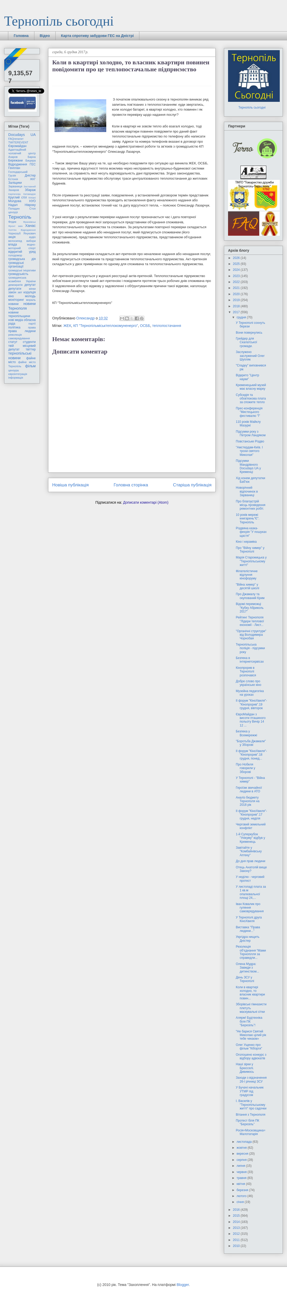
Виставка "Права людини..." (248, 929)
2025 (237, 264)
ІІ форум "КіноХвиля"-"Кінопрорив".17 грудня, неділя (251, 814)
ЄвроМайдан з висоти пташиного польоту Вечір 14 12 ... (251, 719)
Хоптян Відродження (22, 229)
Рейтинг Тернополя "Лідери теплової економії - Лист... (250, 621)
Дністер (30, 175)
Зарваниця (15, 186)
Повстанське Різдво (250, 441)
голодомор (15, 255)
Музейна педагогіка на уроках (250, 692)
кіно (11, 296)
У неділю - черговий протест (250, 878)
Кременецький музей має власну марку (251, 386)
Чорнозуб (14, 233)
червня (242, 1172)
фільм (30, 366)
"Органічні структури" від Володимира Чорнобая (251, 634)
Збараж (30, 190)
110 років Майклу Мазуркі (248, 423)
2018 (237, 306)
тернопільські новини (19, 355)
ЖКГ (33, 179)
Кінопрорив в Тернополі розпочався (246, 671)
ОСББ (145, 326)
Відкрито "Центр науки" (247, 377)
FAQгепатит (16, 138)
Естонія (13, 179)
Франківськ (29, 221)
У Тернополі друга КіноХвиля (249, 919)
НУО (32, 201)
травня (242, 1178)
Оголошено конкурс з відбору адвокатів (251, 1056)
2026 (237, 258)
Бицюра (31, 160)
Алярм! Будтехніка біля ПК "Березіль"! (249, 1021)
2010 (237, 1246)
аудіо (32, 237)
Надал (13, 205)
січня (241, 1202)
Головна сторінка (131, 484)
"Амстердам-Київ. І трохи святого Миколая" (249, 451)
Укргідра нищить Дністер (247, 938)
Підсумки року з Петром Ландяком (251, 433)
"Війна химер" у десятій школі (247, 586)
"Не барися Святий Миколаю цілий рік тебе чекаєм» (251, 1035)
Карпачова (14, 194)
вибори (31, 240)
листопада (245, 1142)
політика (14, 327)
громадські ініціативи (22, 270)
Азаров (13, 156)
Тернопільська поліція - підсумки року (250, 648)
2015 (237, 1215)
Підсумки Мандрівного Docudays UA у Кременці (248, 466)
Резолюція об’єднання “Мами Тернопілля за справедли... (251, 952)
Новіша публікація (70, 484)
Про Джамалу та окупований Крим (250, 596)
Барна (32, 156)
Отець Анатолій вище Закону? (251, 869)
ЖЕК (67, 326)
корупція (30, 292)
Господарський (17, 171)
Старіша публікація (192, 484)
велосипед (15, 240)
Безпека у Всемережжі (246, 733)
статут (12, 342)
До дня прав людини (250, 861)
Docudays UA (22, 135)
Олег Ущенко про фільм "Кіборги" (249, 1046)
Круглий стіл (17, 197)
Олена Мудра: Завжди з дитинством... (247, 967)
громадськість (18, 274)
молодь (30, 296)
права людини (22, 331)
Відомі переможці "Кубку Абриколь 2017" (249, 607)
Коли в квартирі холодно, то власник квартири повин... (250, 992)
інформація (15, 377)
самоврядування (19, 338)
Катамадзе (30, 194)
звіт (20, 292)
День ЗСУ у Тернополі (245, 979)
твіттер (31, 349)
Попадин (14, 208)
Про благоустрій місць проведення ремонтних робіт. (250, 505)
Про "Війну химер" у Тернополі (250, 549)
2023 (237, 276)
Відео (45, 36)
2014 (237, 1222)
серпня (242, 1160)
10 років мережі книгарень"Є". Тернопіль (247, 518)
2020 (237, 294)
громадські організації (16, 264)
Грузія (12, 175)
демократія (15, 284)
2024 (237, 270)
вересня (243, 1153)
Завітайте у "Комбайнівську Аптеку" (249, 851)
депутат (30, 285)
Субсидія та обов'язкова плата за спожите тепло (251, 398)
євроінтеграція (17, 374)
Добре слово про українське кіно (248, 683)
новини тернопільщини (19, 314)
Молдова (14, 201)
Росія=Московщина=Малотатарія (250, 1132)
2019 (237, 300)
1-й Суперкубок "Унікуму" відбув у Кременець (250, 838)
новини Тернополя (22, 306)
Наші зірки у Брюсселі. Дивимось (245, 1068)
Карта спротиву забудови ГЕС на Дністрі (97, 36)
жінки (32, 288)
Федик (12, 221)
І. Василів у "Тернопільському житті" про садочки (251, 1104)
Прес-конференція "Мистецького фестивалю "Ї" (249, 412)
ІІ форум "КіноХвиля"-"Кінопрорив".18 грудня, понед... (251, 754)
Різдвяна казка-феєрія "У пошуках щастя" (251, 532)
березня (243, 1190)
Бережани (15, 160)
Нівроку (30, 205)
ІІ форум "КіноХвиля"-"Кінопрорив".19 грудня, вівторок (251, 704)
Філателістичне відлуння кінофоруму (247, 574)
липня (241, 1166)
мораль (31, 299)
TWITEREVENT (18, 142)
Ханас (30, 226)
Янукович (30, 233)
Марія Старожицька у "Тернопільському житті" (251, 561)
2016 (237, 1210)
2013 (237, 1228)
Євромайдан (17, 146)
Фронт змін (15, 226)
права (32, 327)
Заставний (30, 186)
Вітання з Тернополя (250, 1114)
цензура (13, 370)
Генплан (14, 168)
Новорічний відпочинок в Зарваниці (247, 491)
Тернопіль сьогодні (59, 21)
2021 (237, 288)
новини (13, 304)
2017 (237, 312)
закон (12, 292)
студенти (29, 342)
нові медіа (15, 320)
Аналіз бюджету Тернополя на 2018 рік (247, 801)
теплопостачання (166, 326)
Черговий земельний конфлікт (251, 826)
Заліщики (15, 183)
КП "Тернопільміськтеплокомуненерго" (105, 326)
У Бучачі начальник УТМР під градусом (249, 1091)
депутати (14, 288)
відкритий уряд (22, 252)
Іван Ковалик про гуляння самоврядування (250, 907)
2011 (237, 1240)
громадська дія (22, 259)
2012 (237, 1234)
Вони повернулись (249, 332)
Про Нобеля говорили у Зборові (245, 768)
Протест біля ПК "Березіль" (247, 1122)
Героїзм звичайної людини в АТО (249, 789)
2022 (237, 282)
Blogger (183, 1285)
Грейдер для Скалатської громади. (246, 342)
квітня (241, 1184)
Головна (21, 36)
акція (12, 237)
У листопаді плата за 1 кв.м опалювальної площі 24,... (251, 892)
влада (12, 244)
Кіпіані (32, 197)
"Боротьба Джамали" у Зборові (251, 743)
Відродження (17, 164)
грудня (242, 317)
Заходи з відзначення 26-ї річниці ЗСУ (251, 1079)
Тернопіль (19, 217)
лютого (242, 1196)
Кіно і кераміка (246, 541)
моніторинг (16, 300)
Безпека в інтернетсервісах (250, 659)
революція (15, 334)
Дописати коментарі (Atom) (145, 502)
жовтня (242, 1148)
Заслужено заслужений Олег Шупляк (250, 355)
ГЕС (33, 164)
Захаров (13, 189)
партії (32, 323)
